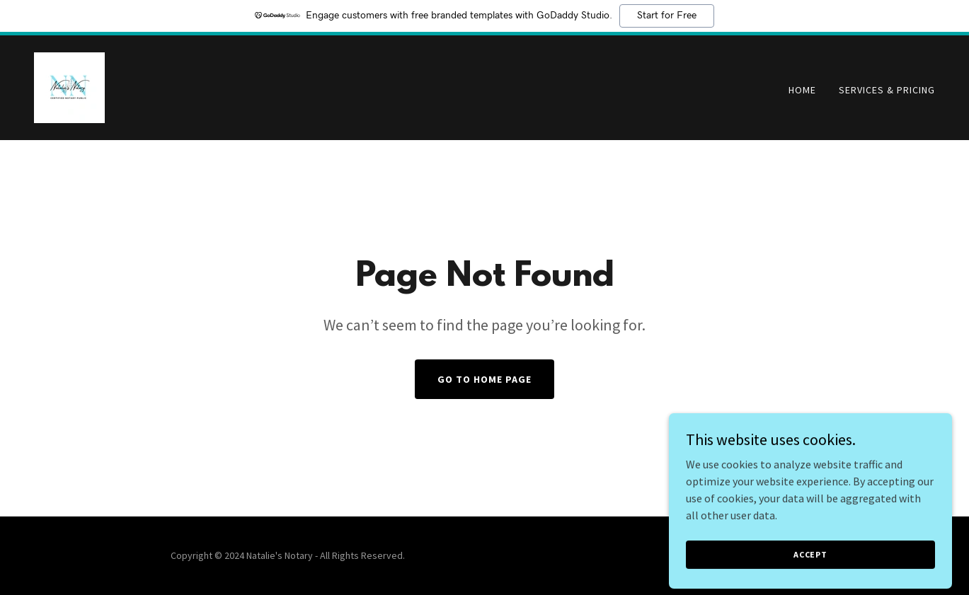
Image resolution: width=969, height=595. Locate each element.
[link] (69, 86)
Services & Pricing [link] (887, 89)
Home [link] (802, 89)
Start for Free (666, 16)
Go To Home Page (484, 379)
